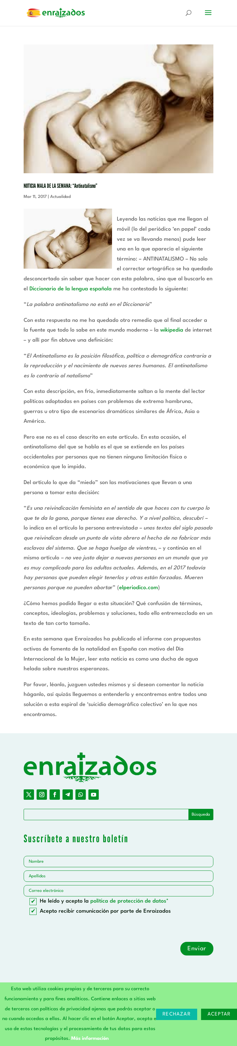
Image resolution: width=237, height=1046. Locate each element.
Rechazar (177, 1014)
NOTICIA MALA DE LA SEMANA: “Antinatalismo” (60, 185)
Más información (90, 1038)
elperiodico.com (138, 587)
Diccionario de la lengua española (70, 289)
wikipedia (171, 330)
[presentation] (73, 929)
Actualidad (60, 197)
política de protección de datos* (129, 901)
